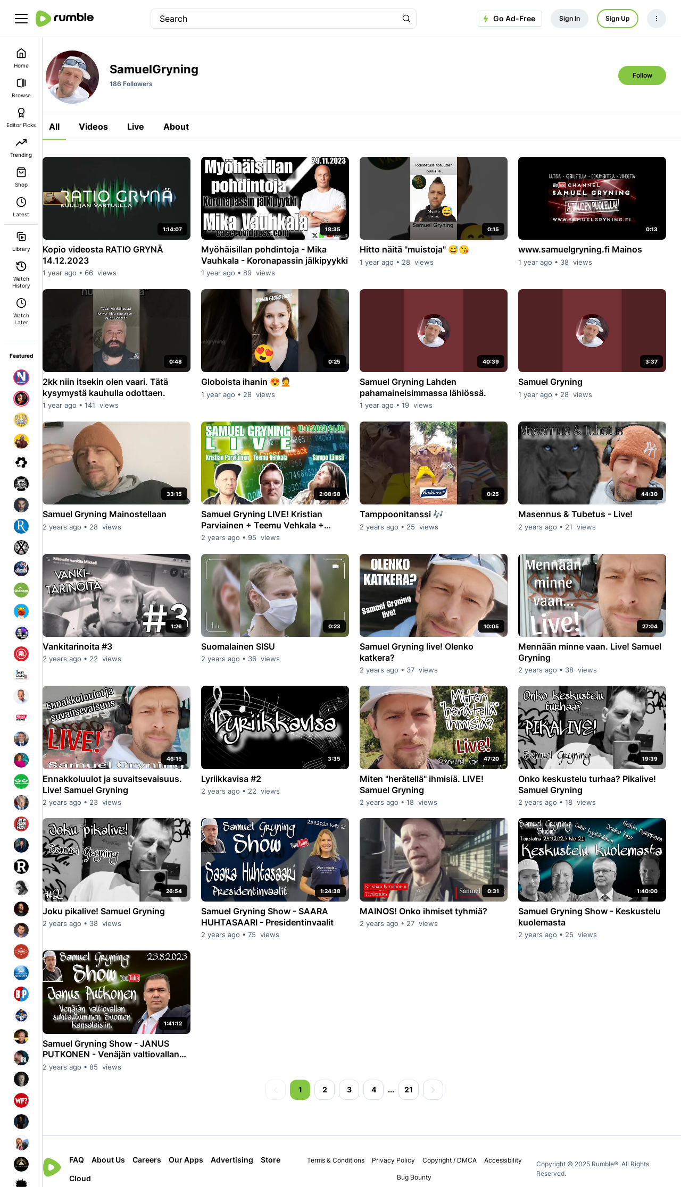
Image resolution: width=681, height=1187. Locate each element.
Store (94, 1163)
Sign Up (617, 18)
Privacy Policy (399, 1146)
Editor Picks (21, 117)
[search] (274, 18)
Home (21, 58)
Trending (21, 147)
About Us (123, 1145)
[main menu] (21, 18)
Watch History (21, 275)
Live (150, 126)
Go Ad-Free (507, 18)
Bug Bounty (420, 1163)
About (191, 126)
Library (21, 241)
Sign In (569, 18)
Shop (21, 177)
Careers (161, 1145)
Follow (642, 75)
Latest (21, 207)
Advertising (247, 1145)
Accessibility (509, 1146)
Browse (21, 88)
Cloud (122, 1163)
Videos (108, 126)
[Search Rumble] (406, 18)
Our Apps (201, 1145)
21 (416, 1075)
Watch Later (21, 311)
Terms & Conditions (341, 1146)
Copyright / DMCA (455, 1146)
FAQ (91, 1145)
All (69, 126)
